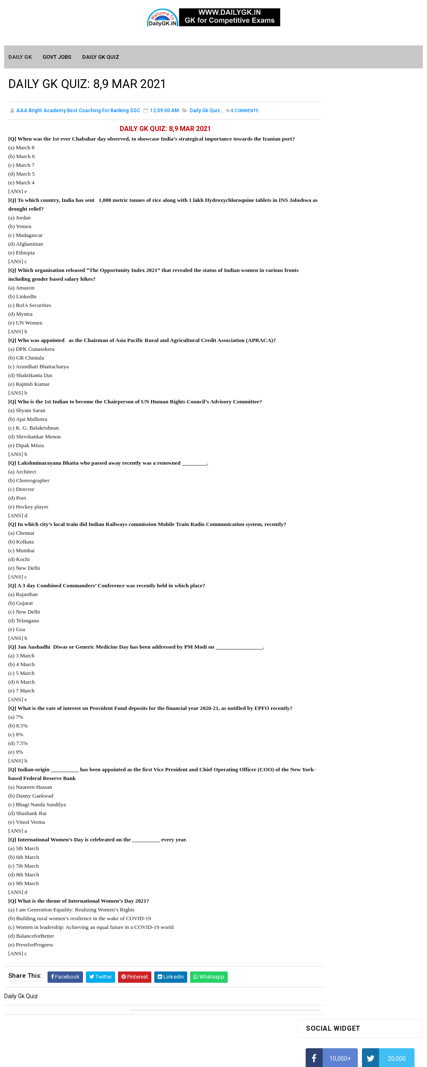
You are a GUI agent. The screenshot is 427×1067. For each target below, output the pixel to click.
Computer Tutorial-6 (332, 827)
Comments (245, 113)
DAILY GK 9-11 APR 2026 (377, 460)
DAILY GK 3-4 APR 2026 (375, 528)
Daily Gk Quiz (205, 113)
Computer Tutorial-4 (332, 803)
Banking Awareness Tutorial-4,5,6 (350, 913)
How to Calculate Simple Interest (348, 325)
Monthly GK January (332, 718)
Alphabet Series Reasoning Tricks (350, 259)
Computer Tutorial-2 (332, 779)
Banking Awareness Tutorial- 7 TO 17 (354, 925)
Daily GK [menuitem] (20, 57)
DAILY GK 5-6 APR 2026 (375, 494)
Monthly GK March (329, 693)
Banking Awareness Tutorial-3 (345, 901)
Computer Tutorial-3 (332, 791)
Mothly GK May (325, 670)
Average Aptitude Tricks (337, 373)
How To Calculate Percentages (346, 341)
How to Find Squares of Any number (353, 243)
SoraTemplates (195, 1056)
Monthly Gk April (327, 681)
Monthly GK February (333, 705)
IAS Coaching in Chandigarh (342, 406)
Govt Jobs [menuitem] (57, 57)
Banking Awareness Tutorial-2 (345, 889)
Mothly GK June (326, 657)
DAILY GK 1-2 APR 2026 (375, 595)
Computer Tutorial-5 (332, 815)
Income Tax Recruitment (338, 390)
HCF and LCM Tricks (331, 357)
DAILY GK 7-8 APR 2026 (375, 562)
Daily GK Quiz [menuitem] (101, 57)
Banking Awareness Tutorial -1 (346, 876)
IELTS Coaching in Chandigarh (344, 414)
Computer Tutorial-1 (332, 767)
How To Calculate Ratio (336, 275)
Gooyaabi (270, 1056)
